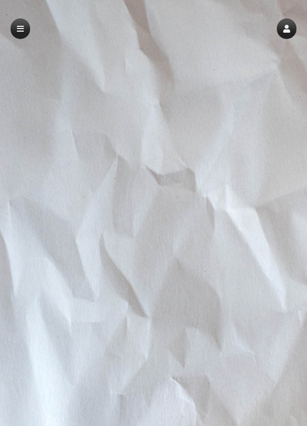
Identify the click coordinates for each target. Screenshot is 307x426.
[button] (286, 28)
